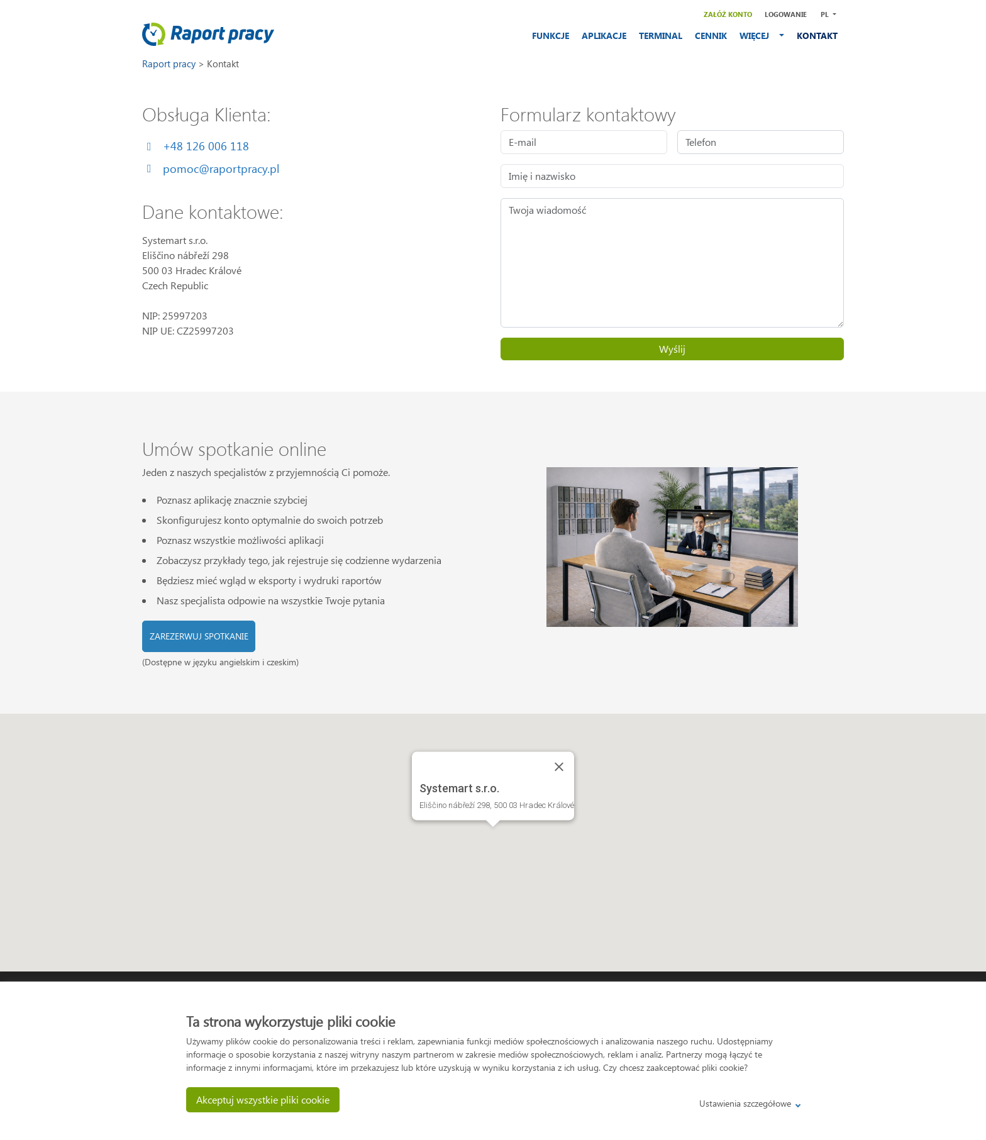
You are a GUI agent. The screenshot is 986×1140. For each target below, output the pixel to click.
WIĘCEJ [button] (758, 36)
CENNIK (711, 36)
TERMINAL (660, 36)
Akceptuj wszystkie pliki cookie (263, 1099)
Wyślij (672, 348)
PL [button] (826, 14)
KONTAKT (817, 36)
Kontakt (223, 63)
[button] (493, 838)
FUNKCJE (550, 36)
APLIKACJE (604, 36)
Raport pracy (170, 63)
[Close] (559, 766)
